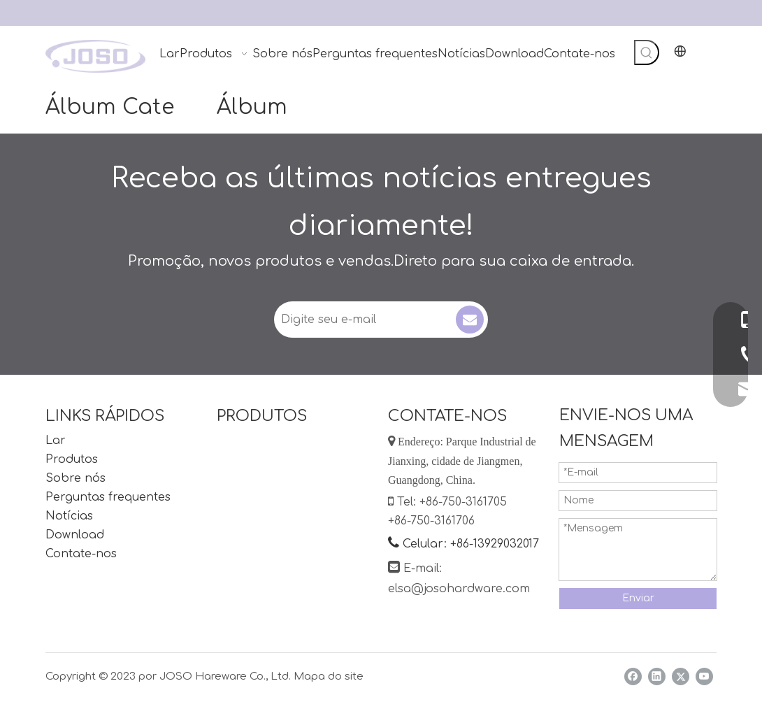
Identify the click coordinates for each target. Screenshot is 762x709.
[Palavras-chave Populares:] (646, 52)
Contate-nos (81, 553)
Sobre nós (75, 478)
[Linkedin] (657, 676)
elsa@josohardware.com (459, 588)
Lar (55, 440)
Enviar (638, 598)
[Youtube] (704, 676)
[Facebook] (633, 676)
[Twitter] (680, 676)
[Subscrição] (470, 320)
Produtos (71, 459)
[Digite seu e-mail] (364, 319)
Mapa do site (329, 676)
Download (74, 535)
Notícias (69, 516)
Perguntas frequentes (108, 497)
